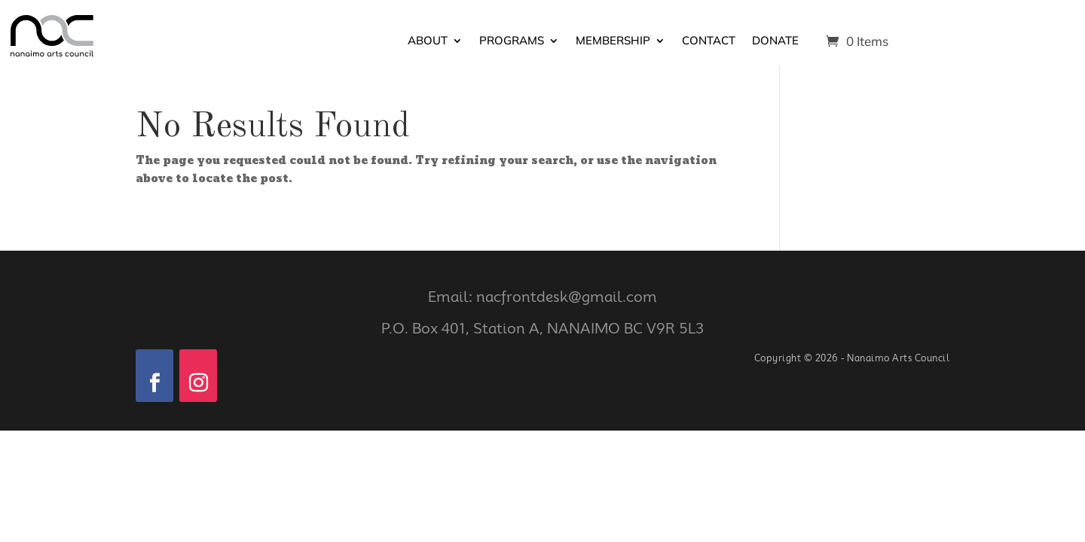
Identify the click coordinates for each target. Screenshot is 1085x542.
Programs (511, 41)
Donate (775, 41)
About (428, 41)
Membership (613, 41)
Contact (708, 41)
